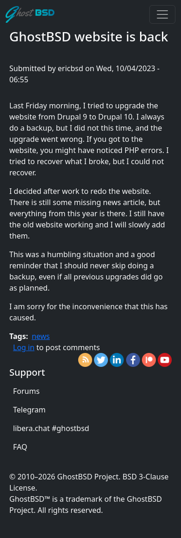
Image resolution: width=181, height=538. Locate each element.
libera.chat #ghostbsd (51, 428)
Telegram (29, 410)
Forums (26, 391)
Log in (23, 347)
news (41, 336)
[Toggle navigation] (162, 14)
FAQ (20, 447)
